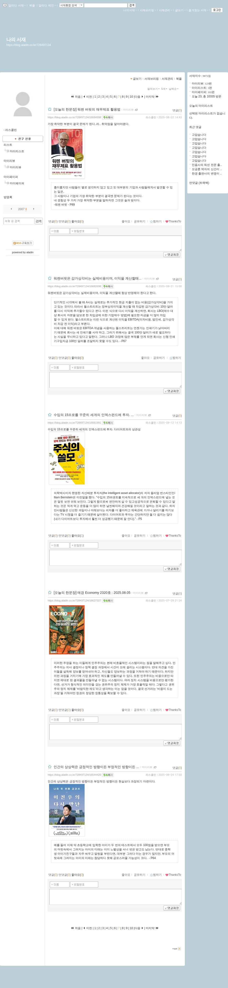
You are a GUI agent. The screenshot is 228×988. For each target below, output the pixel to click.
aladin (29, 252)
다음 (139, 96)
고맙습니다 (199, 134)
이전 (87, 96)
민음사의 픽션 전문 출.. (207, 165)
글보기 (137, 78)
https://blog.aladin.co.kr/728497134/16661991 (74, 422)
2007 (21, 209)
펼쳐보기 (153, 88)
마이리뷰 (9, 161)
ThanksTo (173, 221)
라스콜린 (151, 117)
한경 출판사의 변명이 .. (207, 173)
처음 (76, 96)
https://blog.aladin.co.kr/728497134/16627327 (74, 600)
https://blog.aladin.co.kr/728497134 (28, 45)
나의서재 (130, 10)
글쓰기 (180, 10)
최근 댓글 (195, 127)
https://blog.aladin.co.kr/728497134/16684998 (74, 117)
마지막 (152, 96)
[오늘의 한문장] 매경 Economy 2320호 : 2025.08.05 (92, 593)
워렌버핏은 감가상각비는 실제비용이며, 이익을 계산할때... (98, 278)
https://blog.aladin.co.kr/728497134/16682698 (74, 286)
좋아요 (126, 221)
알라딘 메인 (47, 5)
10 (131, 96)
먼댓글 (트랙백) (199, 183)
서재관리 (165, 10)
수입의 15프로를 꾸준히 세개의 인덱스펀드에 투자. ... (94, 415)
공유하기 (139, 221)
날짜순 (174, 88)
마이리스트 (17, 151)
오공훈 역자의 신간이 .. (207, 169)
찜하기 (156, 221)
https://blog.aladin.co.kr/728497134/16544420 (74, 774)
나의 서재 (16, 39)
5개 (164, 88)
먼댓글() (64, 221)
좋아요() (77, 221)
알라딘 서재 (17, 5)
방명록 (8, 197)
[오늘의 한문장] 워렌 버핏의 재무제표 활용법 (87, 109)
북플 (32, 5)
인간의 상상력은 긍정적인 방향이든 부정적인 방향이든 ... (96, 767)
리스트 (8, 144)
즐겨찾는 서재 (198, 10)
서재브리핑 (148, 10)
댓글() (177, 110)
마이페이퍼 (11, 177)
